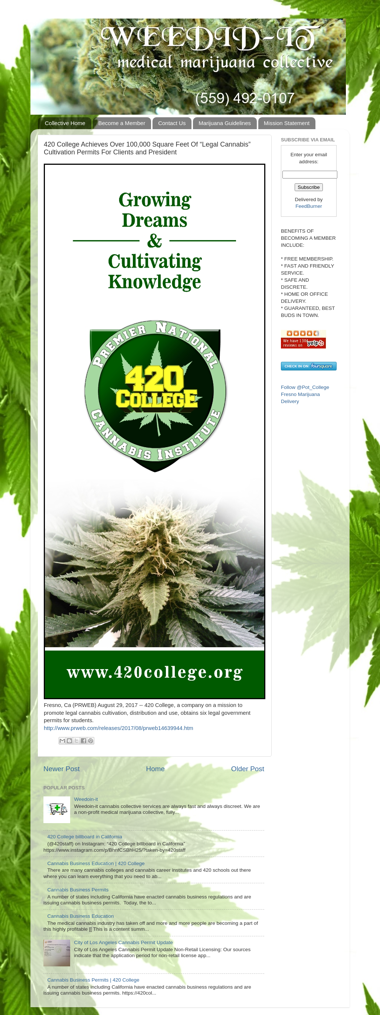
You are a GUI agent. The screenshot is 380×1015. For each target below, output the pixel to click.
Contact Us (172, 123)
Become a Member (121, 123)
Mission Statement (286, 123)
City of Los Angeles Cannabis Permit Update (123, 942)
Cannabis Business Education (80, 916)
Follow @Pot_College (305, 387)
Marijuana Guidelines (225, 123)
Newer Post (61, 769)
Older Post (247, 769)
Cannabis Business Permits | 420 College (93, 980)
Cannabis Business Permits (77, 890)
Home (155, 769)
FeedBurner (308, 206)
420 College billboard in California (84, 836)
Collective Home (65, 123)
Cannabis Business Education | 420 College (95, 863)
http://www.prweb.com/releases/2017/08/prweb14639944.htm (118, 728)
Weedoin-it (86, 799)
